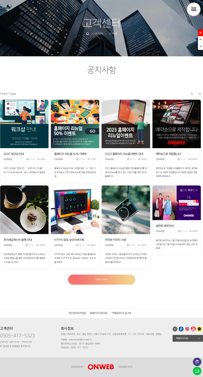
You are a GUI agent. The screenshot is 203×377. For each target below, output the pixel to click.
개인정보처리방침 (77, 313)
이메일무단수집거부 (121, 313)
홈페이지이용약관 (98, 313)
